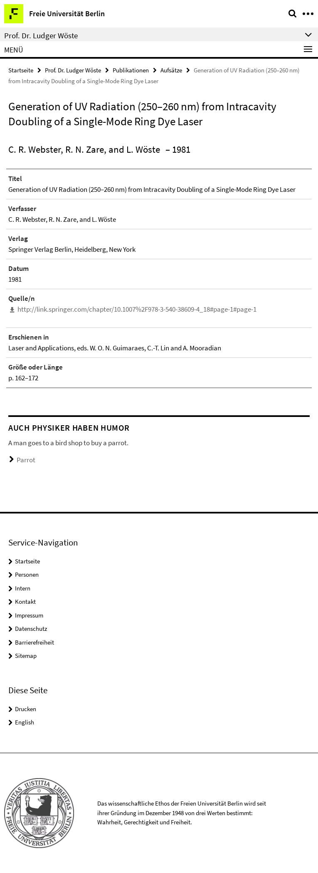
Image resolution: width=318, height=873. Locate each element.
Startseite (20, 70)
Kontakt (25, 601)
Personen (27, 574)
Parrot (26, 459)
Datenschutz (31, 628)
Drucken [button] (25, 709)
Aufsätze (171, 70)
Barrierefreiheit (34, 642)
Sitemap (26, 656)
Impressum (29, 615)
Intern (22, 588)
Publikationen (131, 70)
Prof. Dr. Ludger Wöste (73, 70)
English (24, 722)
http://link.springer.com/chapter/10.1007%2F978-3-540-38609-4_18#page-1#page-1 (136, 309)
